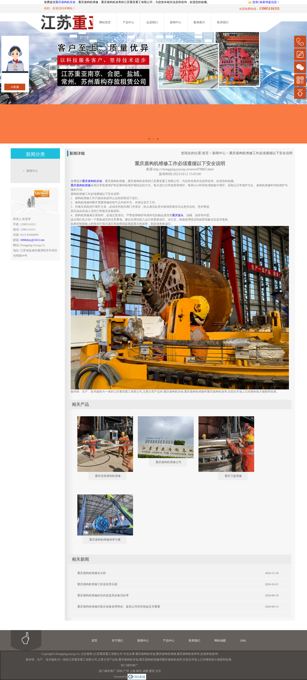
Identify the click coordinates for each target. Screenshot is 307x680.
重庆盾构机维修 (166, 654)
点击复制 (86, 654)
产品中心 (128, 22)
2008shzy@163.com (32, 240)
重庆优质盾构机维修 (108, 476)
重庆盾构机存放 (65, 2)
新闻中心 (175, 22)
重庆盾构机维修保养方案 (105, 539)
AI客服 (14, 87)
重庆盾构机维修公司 (168, 462)
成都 (145, 671)
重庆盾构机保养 (187, 654)
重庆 (152, 671)
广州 (126, 671)
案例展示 (199, 22)
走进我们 (152, 22)
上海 (132, 671)
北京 (158, 671)
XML (243, 640)
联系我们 (222, 22)
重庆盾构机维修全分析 (91, 573)
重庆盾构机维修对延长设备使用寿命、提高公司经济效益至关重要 (118, 606)
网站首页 (105, 22)
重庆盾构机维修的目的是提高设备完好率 (103, 595)
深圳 (120, 671)
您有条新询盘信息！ (264, 2)
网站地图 (220, 640)
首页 (205, 153)
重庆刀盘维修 (233, 476)
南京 (139, 671)
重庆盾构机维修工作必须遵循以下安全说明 (260, 153)
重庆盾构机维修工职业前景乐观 (97, 584)
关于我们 (117, 640)
